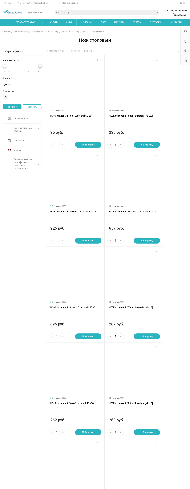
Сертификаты (9, 469)
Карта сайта (96, 434)
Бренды (65, 449)
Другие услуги (39, 457)
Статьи (6, 445)
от (4, 72)
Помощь (65, 434)
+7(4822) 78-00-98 (177, 10)
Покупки (65, 441)
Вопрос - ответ (68, 445)
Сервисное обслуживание (44, 452)
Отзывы (7, 449)
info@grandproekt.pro (70, 3)
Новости (7, 441)
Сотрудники (9, 458)
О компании (9, 434)
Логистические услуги (43, 441)
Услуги (36, 434)
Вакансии (7, 453)
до (28, 72)
